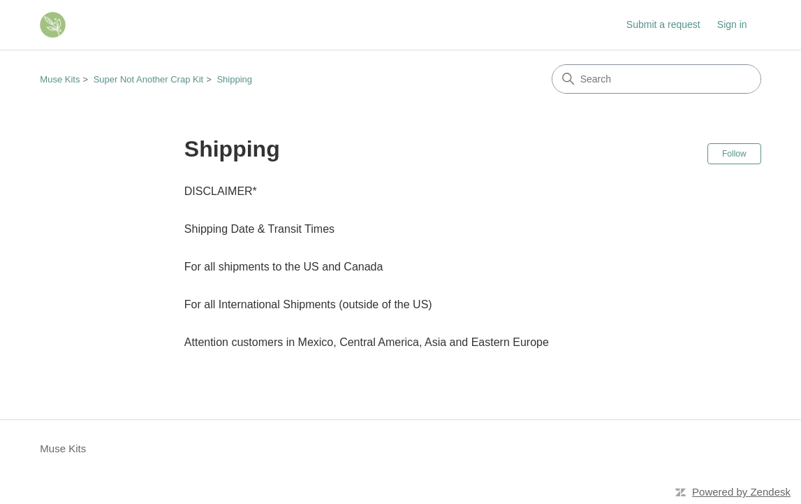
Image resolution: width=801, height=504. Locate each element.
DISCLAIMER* (220, 191)
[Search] (656, 79)
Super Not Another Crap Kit (149, 79)
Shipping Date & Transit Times (259, 229)
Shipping (234, 79)
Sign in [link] (732, 24)
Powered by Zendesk (741, 492)
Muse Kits (60, 79)
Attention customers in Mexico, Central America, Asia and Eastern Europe (366, 342)
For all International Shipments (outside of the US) (308, 304)
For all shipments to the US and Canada (283, 267)
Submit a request (663, 24)
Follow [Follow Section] (734, 154)
